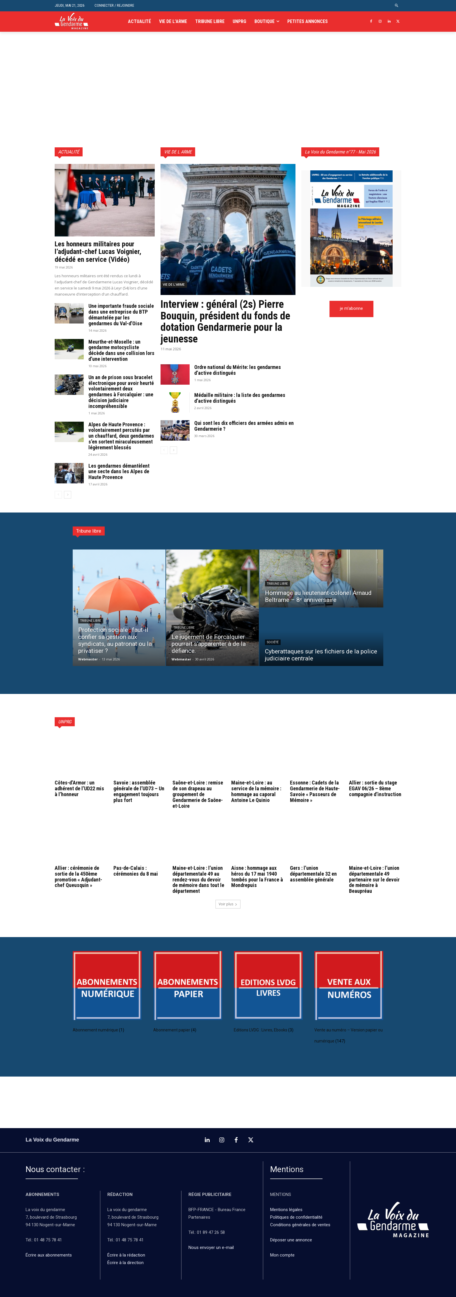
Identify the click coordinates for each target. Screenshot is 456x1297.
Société (273, 642)
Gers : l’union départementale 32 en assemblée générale (313, 874)
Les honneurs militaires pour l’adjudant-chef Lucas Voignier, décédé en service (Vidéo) (98, 252)
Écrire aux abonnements (50, 1255)
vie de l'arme (174, 284)
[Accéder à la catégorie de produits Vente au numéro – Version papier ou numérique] (348, 1000)
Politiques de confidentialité (296, 1217)
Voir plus (228, 904)
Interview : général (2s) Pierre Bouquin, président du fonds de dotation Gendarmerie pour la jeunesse (225, 321)
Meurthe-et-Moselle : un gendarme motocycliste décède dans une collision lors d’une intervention (121, 350)
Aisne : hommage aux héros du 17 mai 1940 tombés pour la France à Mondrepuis (257, 876)
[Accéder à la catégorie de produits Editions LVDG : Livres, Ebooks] (268, 994)
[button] (396, 5)
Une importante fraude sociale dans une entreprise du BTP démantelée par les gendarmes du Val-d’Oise (121, 314)
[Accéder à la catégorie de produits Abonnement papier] (187, 994)
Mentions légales (286, 1210)
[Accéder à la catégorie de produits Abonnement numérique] (107, 994)
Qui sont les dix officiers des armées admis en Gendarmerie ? (244, 426)
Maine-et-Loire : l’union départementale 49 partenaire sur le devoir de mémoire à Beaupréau (374, 879)
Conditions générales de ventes (301, 1225)
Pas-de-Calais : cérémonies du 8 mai (135, 871)
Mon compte (282, 1255)
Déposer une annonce (291, 1240)
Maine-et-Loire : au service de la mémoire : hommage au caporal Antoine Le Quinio (256, 791)
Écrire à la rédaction (126, 1255)
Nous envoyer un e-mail (211, 1247)
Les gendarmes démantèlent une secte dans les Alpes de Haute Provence (118, 471)
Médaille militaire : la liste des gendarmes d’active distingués (239, 398)
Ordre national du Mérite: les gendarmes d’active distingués (237, 370)
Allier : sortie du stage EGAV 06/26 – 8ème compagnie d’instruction (375, 788)
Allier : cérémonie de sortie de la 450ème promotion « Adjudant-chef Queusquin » (78, 876)
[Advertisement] (228, 103)
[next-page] (67, 495)
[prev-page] (58, 495)
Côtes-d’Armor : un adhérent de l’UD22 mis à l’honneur (79, 788)
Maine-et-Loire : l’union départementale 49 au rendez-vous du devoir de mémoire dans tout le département (198, 879)
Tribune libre (90, 620)
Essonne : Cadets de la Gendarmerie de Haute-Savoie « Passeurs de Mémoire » (315, 791)
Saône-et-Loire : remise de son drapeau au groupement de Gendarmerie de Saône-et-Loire (197, 794)
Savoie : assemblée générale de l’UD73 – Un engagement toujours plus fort (138, 791)
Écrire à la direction (125, 1263)
